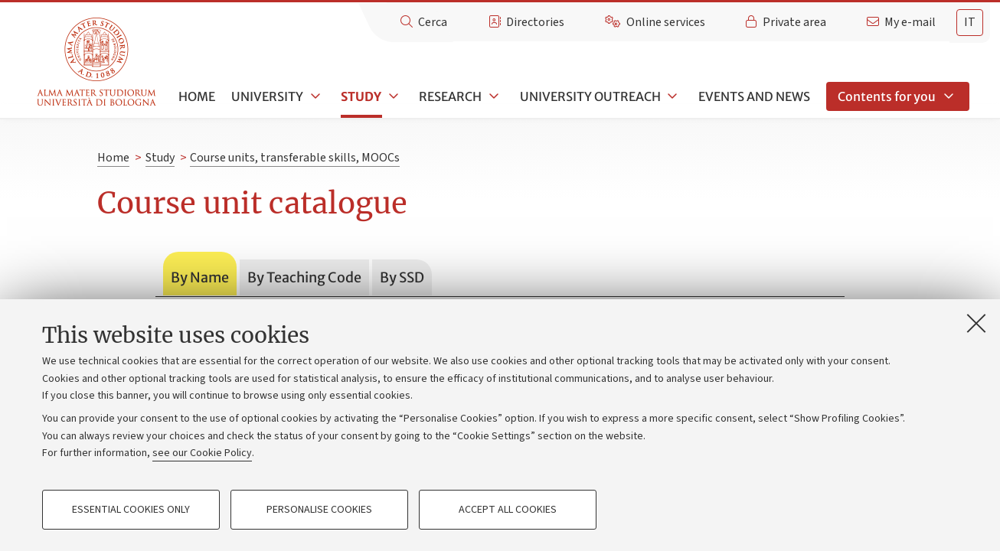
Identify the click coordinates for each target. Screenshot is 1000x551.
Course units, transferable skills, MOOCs (295, 157)
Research (450, 96)
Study (361, 96)
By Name (200, 277)
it (969, 22)
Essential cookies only (131, 509)
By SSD (402, 277)
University (267, 96)
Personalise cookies (319, 509)
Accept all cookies (508, 509)
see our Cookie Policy (202, 453)
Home (196, 96)
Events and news (754, 96)
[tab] (969, 22)
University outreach (590, 96)
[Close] (976, 323)
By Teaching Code (304, 277)
